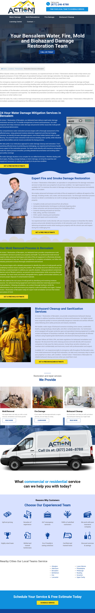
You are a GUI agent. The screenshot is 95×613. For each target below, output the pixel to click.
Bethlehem (55, 574)
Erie (53, 577)
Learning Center (15, 23)
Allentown (55, 570)
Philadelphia (81, 570)
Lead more (9, 422)
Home (4, 70)
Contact (30, 23)
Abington (55, 568)
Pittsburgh (80, 572)
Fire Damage (49, 19)
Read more (41, 422)
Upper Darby (81, 579)
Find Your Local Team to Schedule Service (67, 9)
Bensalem (55, 572)
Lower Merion (81, 568)
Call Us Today (46, 54)
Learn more (74, 422)
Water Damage (15, 19)
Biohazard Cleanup (66, 19)
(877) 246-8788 (60, 4)
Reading (79, 574)
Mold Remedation (33, 19)
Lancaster (55, 579)
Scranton (80, 577)
